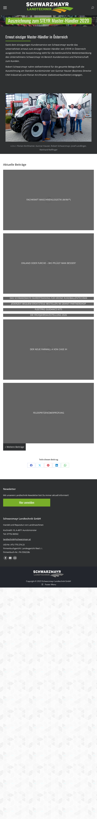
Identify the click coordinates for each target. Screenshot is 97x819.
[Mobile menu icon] (5, 8)
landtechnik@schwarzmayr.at (17, 539)
